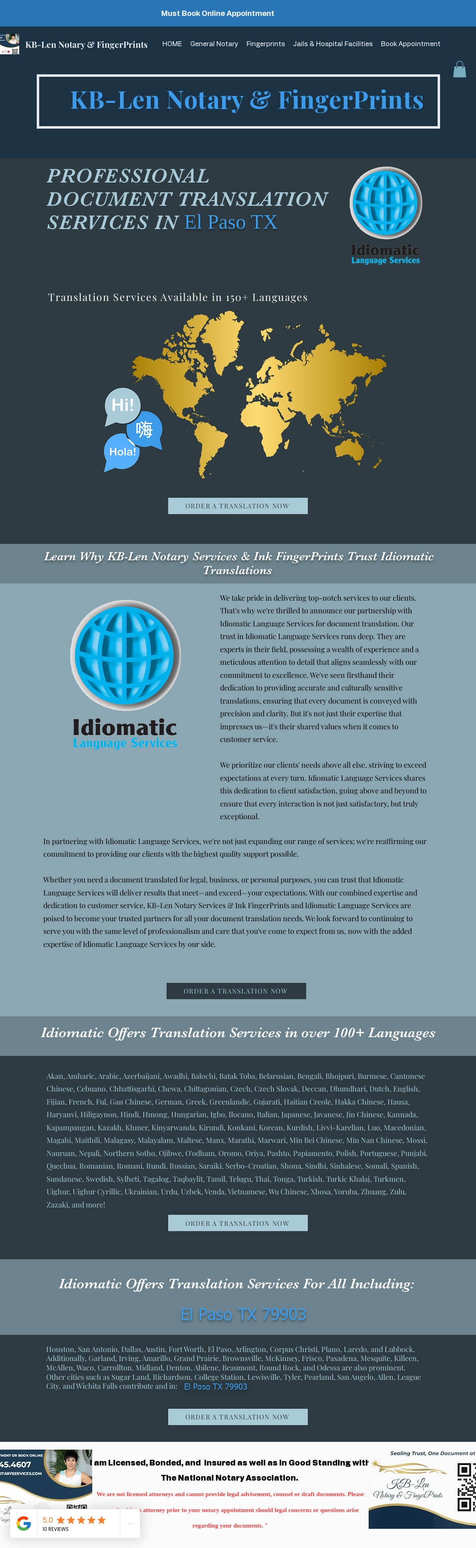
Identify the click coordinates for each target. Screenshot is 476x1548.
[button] (460, 69)
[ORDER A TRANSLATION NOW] (238, 506)
